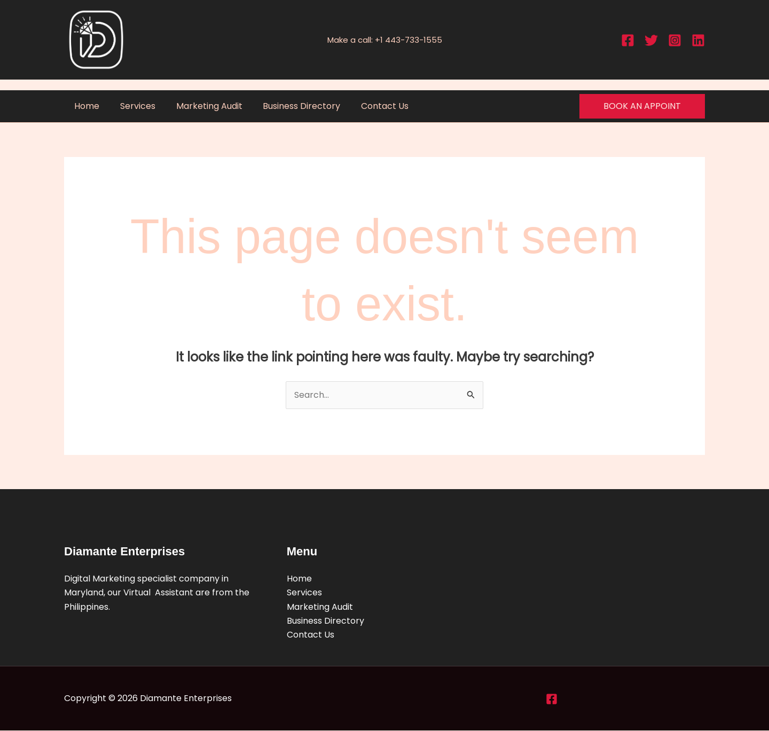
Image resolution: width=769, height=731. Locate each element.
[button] (642, 106)
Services (132, 106)
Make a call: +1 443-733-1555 (384, 39)
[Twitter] (651, 40)
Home (85, 106)
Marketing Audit (200, 106)
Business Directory (289, 106)
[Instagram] (674, 40)
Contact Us (369, 106)
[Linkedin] (698, 40)
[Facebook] (627, 40)
